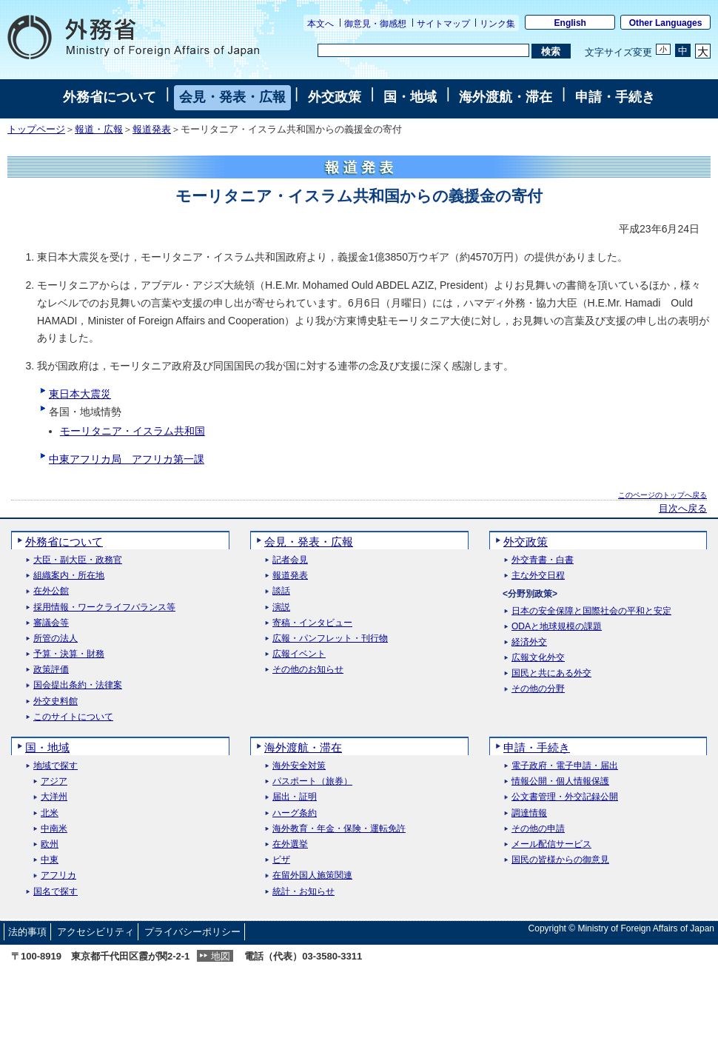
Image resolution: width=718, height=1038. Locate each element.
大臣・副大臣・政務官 (77, 560)
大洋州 (54, 797)
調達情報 (529, 813)
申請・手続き (615, 97)
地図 (220, 956)
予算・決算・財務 (68, 654)
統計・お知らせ (303, 892)
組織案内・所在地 (68, 575)
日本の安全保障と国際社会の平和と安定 (591, 611)
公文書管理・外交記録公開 (564, 797)
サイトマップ (443, 24)
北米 (49, 813)
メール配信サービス (551, 844)
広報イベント (299, 654)
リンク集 (497, 24)
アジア (54, 781)
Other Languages (665, 23)
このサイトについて (73, 717)
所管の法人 (55, 638)
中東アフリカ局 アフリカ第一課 (126, 459)
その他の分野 (538, 689)
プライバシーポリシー (192, 931)
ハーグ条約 (294, 813)
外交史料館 (55, 701)
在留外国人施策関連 (312, 875)
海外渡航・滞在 (505, 97)
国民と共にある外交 (551, 673)
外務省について (109, 97)
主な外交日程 (538, 575)
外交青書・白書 (542, 560)
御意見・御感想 (375, 24)
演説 (281, 607)
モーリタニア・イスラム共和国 (132, 431)
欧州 (49, 844)
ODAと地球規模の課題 (556, 627)
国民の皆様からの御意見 (560, 860)
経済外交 (529, 642)
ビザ (281, 860)
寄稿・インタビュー (312, 623)
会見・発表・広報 (232, 97)
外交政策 (334, 97)
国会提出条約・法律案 (77, 685)
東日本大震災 (80, 394)
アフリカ (58, 875)
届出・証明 (294, 797)
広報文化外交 (538, 658)
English (570, 23)
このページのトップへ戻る (662, 495)
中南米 (54, 829)
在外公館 (51, 591)
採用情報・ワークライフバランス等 (104, 607)
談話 (281, 591)
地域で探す (55, 766)
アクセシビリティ (95, 931)
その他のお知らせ (307, 669)
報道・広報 (99, 129)
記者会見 (290, 560)
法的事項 (27, 931)
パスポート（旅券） (312, 781)
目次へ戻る (683, 508)
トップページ (36, 129)
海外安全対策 (299, 766)
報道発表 (151, 129)
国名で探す (55, 892)
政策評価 (51, 669)
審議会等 (51, 623)
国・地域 (410, 97)
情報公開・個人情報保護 (560, 781)
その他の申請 (538, 829)
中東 (49, 860)
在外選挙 (290, 844)
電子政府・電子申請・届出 (564, 766)
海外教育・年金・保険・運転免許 (339, 829)
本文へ (320, 24)
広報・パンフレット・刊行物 (330, 638)
